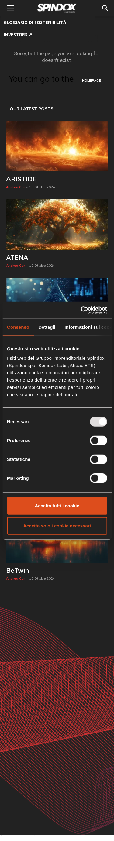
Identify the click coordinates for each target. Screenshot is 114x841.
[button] (105, 8)
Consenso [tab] (18, 326)
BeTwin (17, 570)
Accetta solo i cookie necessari (57, 525)
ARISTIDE (21, 179)
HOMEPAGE (91, 80)
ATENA (17, 257)
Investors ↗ (18, 34)
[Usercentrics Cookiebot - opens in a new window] (81, 310)
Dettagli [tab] (46, 326)
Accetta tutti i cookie (57, 505)
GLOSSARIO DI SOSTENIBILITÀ (35, 22)
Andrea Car (15, 187)
